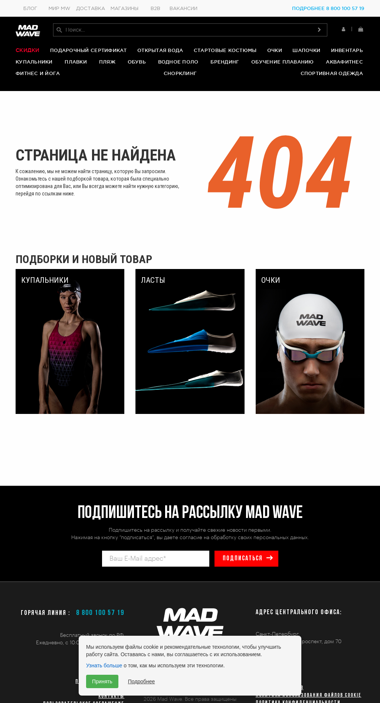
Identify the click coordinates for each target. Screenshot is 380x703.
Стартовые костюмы (225, 50)
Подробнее (141, 681)
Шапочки (306, 50)
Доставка (90, 9)
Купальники (34, 62)
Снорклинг (180, 74)
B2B (155, 9)
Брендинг (224, 62)
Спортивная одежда (332, 74)
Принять (102, 681)
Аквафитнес (344, 62)
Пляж (107, 62)
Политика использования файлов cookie (308, 695)
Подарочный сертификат (88, 50)
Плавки (76, 62)
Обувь (137, 62)
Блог (30, 9)
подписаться (242, 558)
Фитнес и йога (38, 74)
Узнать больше (104, 665)
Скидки (28, 51)
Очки (274, 50)
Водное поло (178, 62)
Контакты (111, 696)
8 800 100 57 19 (100, 613)
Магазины (124, 9)
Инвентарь (347, 50)
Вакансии (183, 9)
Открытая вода (160, 50)
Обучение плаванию (282, 62)
